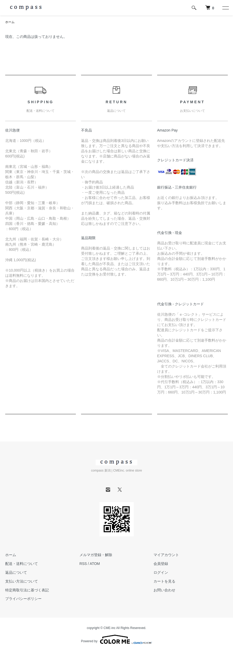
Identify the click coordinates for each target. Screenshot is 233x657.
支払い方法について (21, 581)
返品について (16, 572)
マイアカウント (166, 555)
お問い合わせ (164, 590)
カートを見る (164, 581)
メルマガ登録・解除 (95, 555)
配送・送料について (21, 564)
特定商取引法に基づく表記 (27, 590)
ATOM (95, 564)
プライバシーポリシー (23, 599)
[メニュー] (225, 8)
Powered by (116, 639)
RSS (83, 564)
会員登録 (161, 564)
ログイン (161, 572)
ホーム (10, 22)
